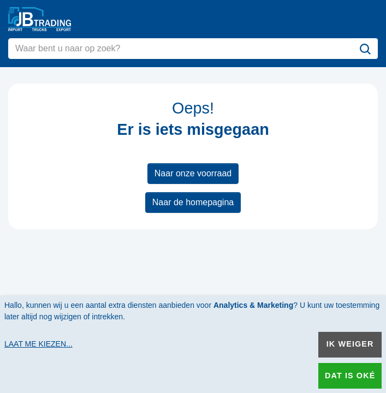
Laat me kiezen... (38, 344)
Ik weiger (350, 344)
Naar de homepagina (193, 202)
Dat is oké (350, 375)
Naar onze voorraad (193, 173)
